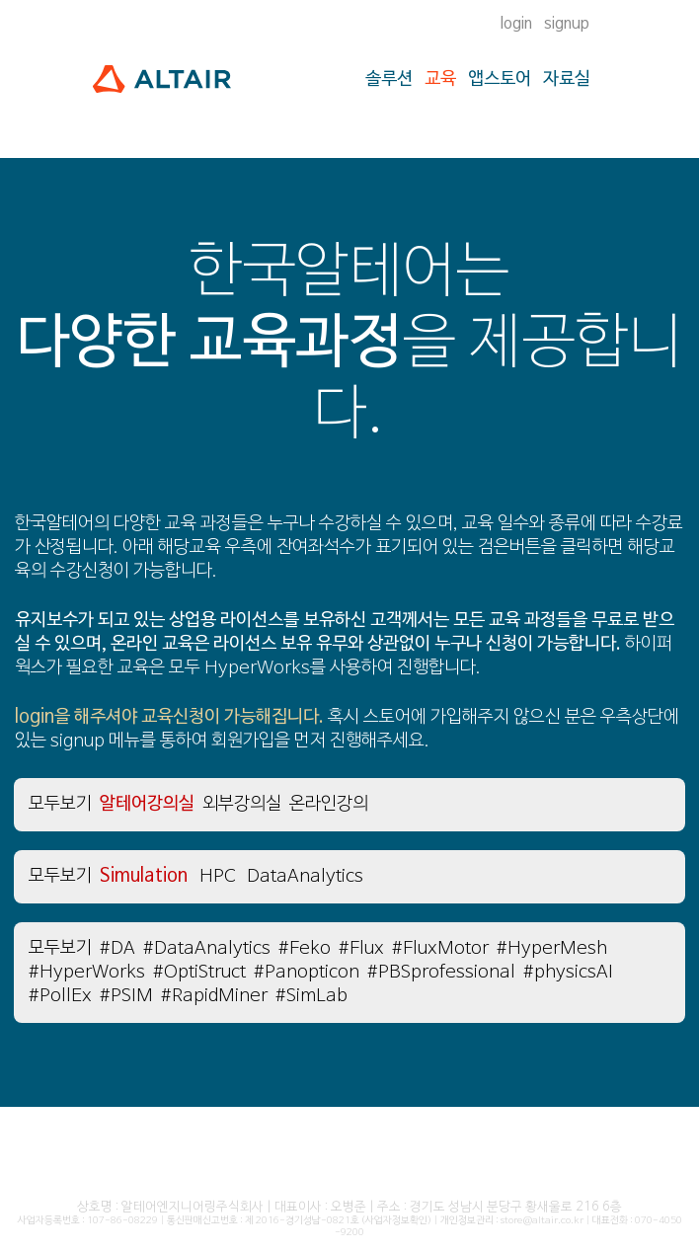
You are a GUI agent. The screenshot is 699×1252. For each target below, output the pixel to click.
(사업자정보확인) (396, 1220)
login (516, 24)
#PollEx (60, 995)
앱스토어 (499, 79)
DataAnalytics (305, 876)
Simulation (144, 876)
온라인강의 (328, 804)
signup (566, 24)
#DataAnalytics (207, 948)
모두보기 (60, 804)
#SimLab (311, 995)
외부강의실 (241, 804)
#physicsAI (568, 972)
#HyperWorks (87, 972)
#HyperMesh (552, 948)
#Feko (304, 948)
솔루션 (389, 79)
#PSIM (126, 995)
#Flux (361, 948)
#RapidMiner (214, 995)
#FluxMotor (440, 948)
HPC (217, 876)
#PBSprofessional (441, 972)
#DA (117, 948)
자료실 (566, 79)
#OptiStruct (199, 972)
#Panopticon (306, 972)
